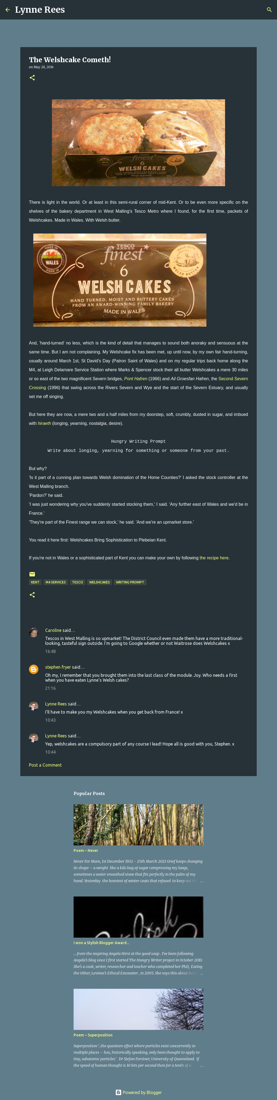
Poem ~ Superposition (93, 1035)
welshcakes (99, 582)
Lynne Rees (40, 9)
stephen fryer (58, 667)
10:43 (50, 720)
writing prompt (130, 582)
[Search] (72, 9)
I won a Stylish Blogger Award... (101, 943)
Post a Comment (45, 765)
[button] (32, 78)
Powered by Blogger (138, 1092)
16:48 (50, 651)
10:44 (50, 752)
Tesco (77, 582)
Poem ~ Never (86, 850)
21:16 (50, 688)
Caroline (53, 630)
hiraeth (44, 423)
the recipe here (214, 558)
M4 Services (56, 582)
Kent (35, 582)
